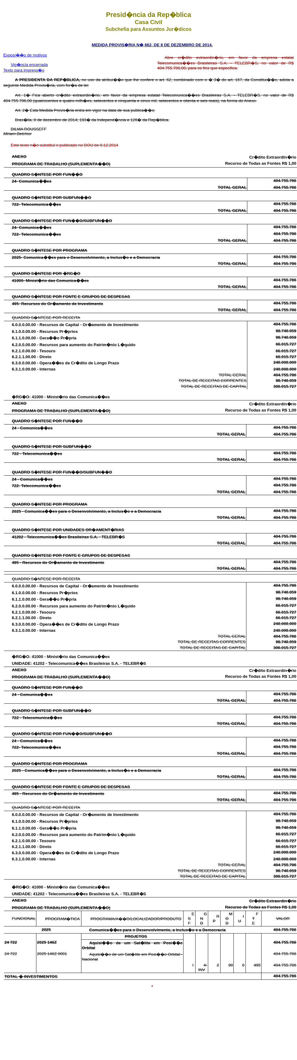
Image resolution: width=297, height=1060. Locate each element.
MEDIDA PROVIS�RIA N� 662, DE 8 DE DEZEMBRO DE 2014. (152, 45)
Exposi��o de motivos (25, 55)
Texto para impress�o (23, 70)
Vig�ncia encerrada (29, 64)
